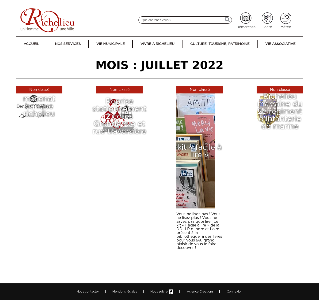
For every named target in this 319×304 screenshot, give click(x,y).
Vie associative (280, 44)
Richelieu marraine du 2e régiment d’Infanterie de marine (280, 111)
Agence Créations (200, 291)
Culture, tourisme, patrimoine (220, 44)
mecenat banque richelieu (39, 106)
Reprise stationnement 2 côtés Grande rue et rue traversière (119, 116)
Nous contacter (87, 291)
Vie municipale (110, 44)
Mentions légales (124, 291)
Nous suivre (161, 291)
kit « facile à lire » (199, 151)
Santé (267, 27)
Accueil (31, 44)
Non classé (39, 90)
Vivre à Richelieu (158, 44)
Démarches (245, 27)
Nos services (68, 44)
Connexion (235, 291)
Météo (286, 27)
